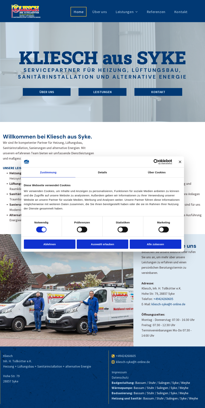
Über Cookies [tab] (157, 172)
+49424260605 (163, 299)
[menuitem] (80, 12)
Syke (175, 383)
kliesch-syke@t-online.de (168, 304)
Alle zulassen (155, 244)
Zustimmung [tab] (48, 172)
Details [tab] (102, 172)
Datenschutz (120, 377)
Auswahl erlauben (102, 244)
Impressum (119, 372)
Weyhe (185, 383)
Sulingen (164, 383)
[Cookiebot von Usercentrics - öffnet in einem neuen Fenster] (156, 162)
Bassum (140, 383)
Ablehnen (49, 244)
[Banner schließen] (180, 162)
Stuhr (152, 383)
